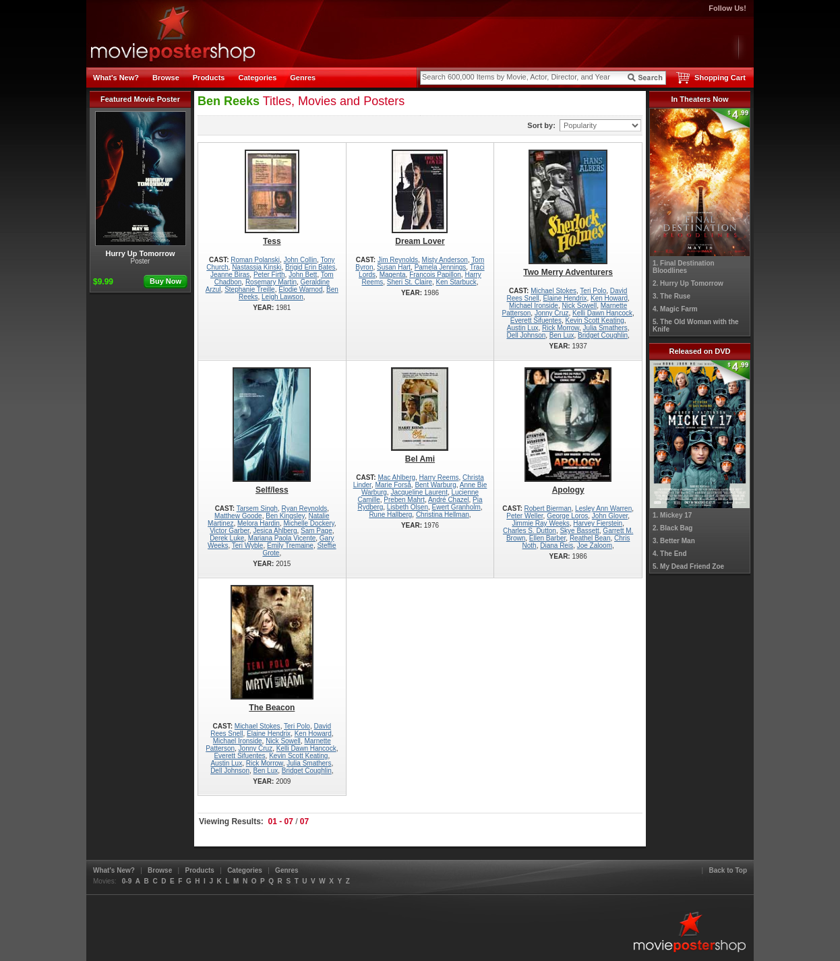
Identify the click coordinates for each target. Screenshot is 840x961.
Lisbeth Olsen (407, 507)
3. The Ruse (671, 296)
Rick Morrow (560, 328)
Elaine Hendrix (565, 298)
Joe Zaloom (594, 545)
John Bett (303, 274)
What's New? (116, 77)
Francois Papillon (435, 274)
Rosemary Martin (271, 282)
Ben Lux (561, 335)
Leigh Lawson (282, 297)
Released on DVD (699, 351)
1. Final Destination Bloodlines (684, 266)
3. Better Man (674, 541)
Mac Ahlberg (396, 477)
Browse (165, 77)
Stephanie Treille (249, 289)
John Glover (610, 516)
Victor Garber (229, 530)
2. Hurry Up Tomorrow (688, 283)
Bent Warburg (435, 485)
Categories (257, 77)
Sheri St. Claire (409, 282)
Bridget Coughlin (603, 335)
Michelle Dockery (308, 523)
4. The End (670, 553)
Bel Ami (420, 415)
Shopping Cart (720, 77)
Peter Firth (269, 274)
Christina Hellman (442, 514)
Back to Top (728, 870)
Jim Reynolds (398, 260)
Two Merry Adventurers (568, 213)
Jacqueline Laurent (419, 492)
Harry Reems (439, 477)
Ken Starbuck (456, 282)
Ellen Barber (547, 538)
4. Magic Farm (675, 309)
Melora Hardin (258, 523)
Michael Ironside (533, 305)
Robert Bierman (548, 508)
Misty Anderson (445, 260)
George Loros (567, 516)
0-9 (126, 881)
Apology (568, 431)
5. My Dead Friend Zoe (688, 566)
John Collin (300, 260)
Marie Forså (393, 485)
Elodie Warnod (300, 289)
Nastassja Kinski (256, 267)
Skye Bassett (579, 530)
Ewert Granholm (456, 507)
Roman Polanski (255, 260)
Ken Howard (609, 298)
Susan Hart (394, 267)
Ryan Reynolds (304, 508)
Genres (303, 77)
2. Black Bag (672, 528)
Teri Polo (593, 290)
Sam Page (316, 530)
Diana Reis (556, 545)
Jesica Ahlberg (275, 530)
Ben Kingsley (285, 516)
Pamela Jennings (441, 267)
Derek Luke (227, 538)
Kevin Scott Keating (594, 320)
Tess (272, 198)
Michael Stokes (553, 290)
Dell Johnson (525, 335)
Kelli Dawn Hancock (602, 313)
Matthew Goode (238, 516)
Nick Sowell (579, 305)
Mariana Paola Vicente (282, 538)
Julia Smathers (605, 328)
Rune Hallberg (390, 514)
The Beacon (272, 648)
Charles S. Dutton (529, 530)
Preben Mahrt (404, 499)
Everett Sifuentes (536, 320)
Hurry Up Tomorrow (140, 184)
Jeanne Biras (229, 274)
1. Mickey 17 (672, 515)
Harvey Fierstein (597, 523)
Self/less (272, 431)
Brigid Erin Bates (310, 267)
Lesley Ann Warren (603, 508)
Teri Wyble (248, 545)
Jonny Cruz (552, 313)
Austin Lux (523, 328)
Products (209, 77)
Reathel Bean (590, 538)
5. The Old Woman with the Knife (696, 325)
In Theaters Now (700, 99)
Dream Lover (420, 198)
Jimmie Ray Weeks (540, 523)
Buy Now (165, 281)
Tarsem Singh (257, 508)
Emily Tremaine (290, 545)
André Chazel (448, 499)
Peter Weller (524, 516)
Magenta (393, 274)
